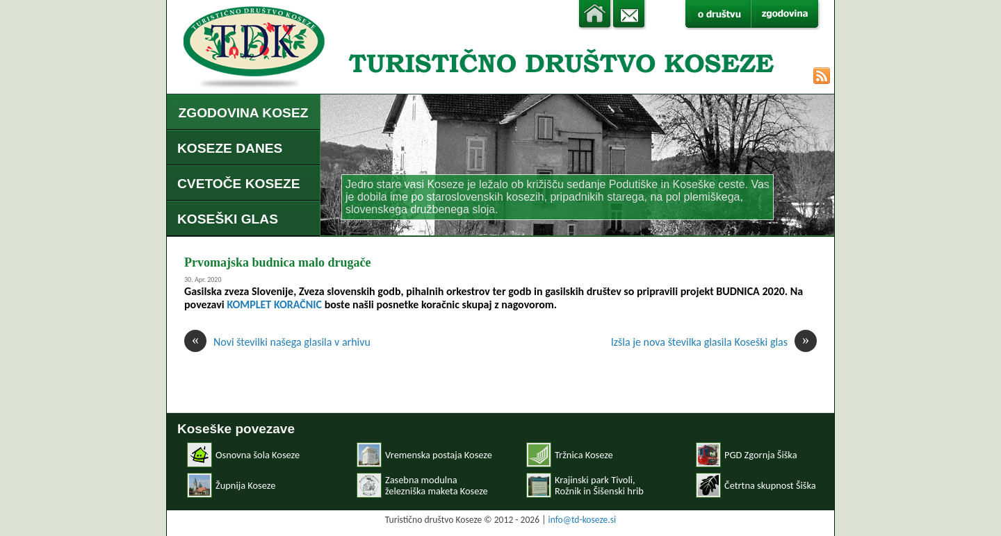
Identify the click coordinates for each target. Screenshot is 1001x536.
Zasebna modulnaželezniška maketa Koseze (436, 485)
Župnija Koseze (245, 485)
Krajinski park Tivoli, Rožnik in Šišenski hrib (599, 485)
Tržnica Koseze (584, 455)
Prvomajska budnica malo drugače (277, 262)
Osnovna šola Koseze (257, 455)
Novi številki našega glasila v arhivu (277, 342)
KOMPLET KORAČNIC (274, 304)
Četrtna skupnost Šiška (770, 485)
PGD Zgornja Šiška (760, 455)
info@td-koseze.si (582, 520)
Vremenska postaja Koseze (438, 455)
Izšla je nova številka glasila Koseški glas (714, 342)
